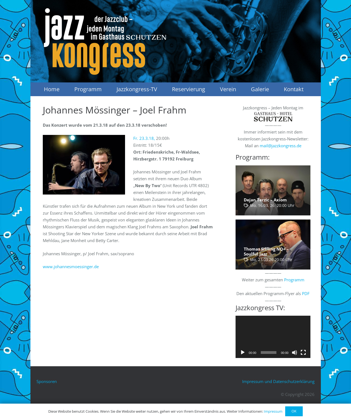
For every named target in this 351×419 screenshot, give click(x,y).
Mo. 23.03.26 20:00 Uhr (271, 259)
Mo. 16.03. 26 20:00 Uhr (272, 205)
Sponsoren (46, 381)
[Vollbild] (303, 352)
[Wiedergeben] (242, 352)
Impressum (273, 411)
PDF (306, 293)
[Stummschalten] (294, 352)
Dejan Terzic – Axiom (265, 199)
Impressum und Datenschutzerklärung (278, 381)
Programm (294, 279)
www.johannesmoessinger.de (71, 266)
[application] (273, 337)
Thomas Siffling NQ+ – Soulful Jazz (266, 251)
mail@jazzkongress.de (280, 145)
